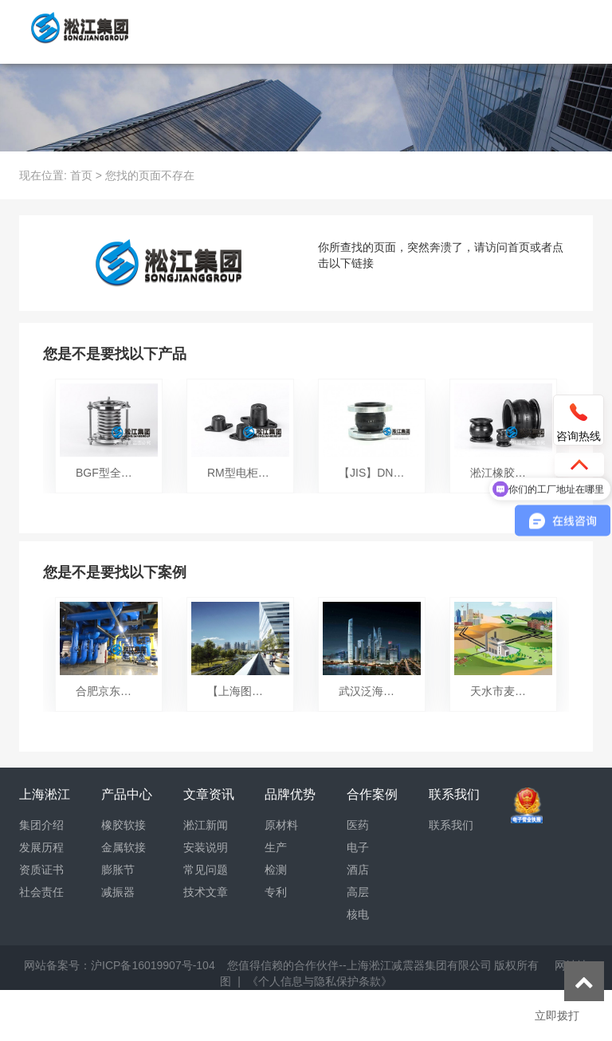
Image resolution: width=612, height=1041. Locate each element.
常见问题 (205, 869)
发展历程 (41, 847)
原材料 (281, 825)
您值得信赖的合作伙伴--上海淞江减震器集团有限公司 (359, 965)
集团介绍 (41, 825)
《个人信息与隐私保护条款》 (319, 981)
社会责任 (41, 892)
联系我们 (451, 825)
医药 (358, 825)
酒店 (358, 869)
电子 (358, 847)
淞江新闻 (205, 825)
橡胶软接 (123, 825)
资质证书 (41, 869)
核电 (358, 914)
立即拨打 (557, 1015)
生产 (276, 847)
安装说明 (205, 847)
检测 (276, 869)
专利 (276, 892)
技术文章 (205, 892)
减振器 (118, 892)
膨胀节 (118, 869)
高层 (358, 892)
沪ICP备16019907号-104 (153, 965)
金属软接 (123, 847)
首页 (81, 175)
